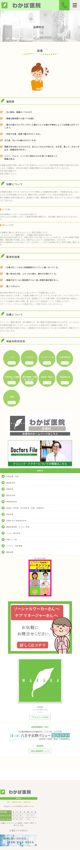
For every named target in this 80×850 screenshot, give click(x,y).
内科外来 (9, 514)
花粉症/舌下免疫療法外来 (16, 521)
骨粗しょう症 (11, 539)
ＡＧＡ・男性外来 (13, 533)
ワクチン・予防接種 (14, 546)
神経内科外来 (11, 502)
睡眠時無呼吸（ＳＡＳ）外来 (17, 527)
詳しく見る (11, 363)
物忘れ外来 (10, 495)
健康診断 (9, 552)
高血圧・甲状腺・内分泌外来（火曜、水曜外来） (25, 508)
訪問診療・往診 (12, 476)
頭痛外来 (9, 489)
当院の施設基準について (40, 751)
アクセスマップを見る (40, 717)
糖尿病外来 (10, 483)
